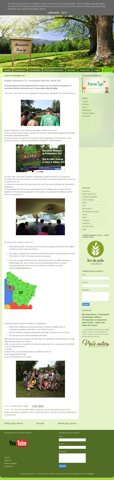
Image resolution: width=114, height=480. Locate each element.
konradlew (75, 474)
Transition (85, 220)
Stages (97, 70)
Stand (84, 217)
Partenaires (86, 116)
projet (84, 229)
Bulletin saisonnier (36, 410)
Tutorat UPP (85, 70)
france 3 (32, 412)
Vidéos (84, 107)
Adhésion (85, 104)
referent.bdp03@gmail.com (20, 268)
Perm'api (53, 412)
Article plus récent (13, 423)
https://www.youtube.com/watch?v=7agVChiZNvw (41, 141)
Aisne (16, 410)
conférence (86, 223)
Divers (84, 203)
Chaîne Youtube (88, 200)
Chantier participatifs (51, 410)
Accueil (8, 70)
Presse (84, 214)
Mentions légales (88, 113)
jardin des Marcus (42, 412)
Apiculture (71, 70)
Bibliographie (87, 110)
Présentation (20, 70)
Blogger (91, 474)
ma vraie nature (88, 226)
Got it (64, 13)
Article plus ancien (67, 423)
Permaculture (35, 70)
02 (12, 410)
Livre (84, 206)
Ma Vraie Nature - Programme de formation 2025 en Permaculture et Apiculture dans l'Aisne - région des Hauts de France (95, 319)
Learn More (53, 13)
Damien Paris (65, 410)
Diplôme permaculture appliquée (16, 412)
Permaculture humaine (54, 70)
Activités (85, 101)
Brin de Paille (24, 410)
